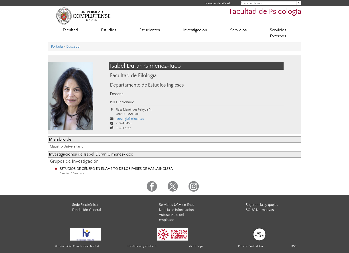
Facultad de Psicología (265, 12)
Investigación (195, 30)
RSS (293, 246)
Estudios (108, 30)
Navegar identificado (218, 3)
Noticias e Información (176, 210)
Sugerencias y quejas (262, 205)
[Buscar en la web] (298, 3)
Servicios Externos (278, 33)
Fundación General (86, 210)
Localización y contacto (142, 246)
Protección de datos (250, 246)
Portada (57, 47)
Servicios (238, 30)
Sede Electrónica (85, 205)
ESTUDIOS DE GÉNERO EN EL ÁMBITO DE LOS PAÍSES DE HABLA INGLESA (116, 169)
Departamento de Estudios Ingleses (147, 85)
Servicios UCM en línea (176, 205)
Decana (117, 94)
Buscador (73, 47)
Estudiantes (149, 30)
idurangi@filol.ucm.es (130, 119)
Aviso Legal (196, 246)
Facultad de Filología (133, 76)
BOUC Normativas (260, 210)
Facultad (70, 30)
